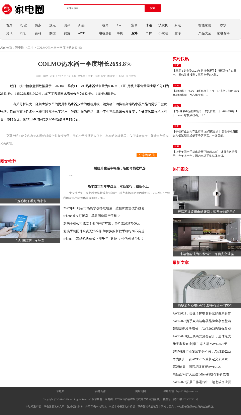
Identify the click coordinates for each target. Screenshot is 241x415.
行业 (23, 25)
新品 (81, 25)
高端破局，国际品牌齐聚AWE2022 (197, 366)
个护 (149, 33)
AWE (81, 33)
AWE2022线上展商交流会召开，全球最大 (202, 336)
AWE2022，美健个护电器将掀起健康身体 (202, 313)
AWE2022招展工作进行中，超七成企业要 (202, 382)
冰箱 (149, 25)
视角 (67, 33)
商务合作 (100, 391)
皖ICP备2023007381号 (185, 399)
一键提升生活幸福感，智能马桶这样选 (118, 168)
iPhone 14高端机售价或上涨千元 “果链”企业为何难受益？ (103, 238)
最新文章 (181, 262)
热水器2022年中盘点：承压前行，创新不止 (118, 186)
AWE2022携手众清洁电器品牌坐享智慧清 (202, 321)
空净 (177, 33)
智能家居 (204, 25)
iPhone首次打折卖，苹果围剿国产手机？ (91, 216)
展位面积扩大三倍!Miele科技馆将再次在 (201, 374)
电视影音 (105, 33)
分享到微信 (147, 155)
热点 (38, 25)
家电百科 (223, 33)
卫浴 (134, 33)
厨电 (177, 25)
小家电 (163, 33)
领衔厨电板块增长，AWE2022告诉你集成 (202, 328)
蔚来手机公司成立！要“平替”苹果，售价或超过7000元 (101, 223)
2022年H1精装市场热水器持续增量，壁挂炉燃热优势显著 (103, 208)
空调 (134, 25)
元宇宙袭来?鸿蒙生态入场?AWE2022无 (200, 344)
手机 (120, 33)
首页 (9, 25)
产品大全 (204, 33)
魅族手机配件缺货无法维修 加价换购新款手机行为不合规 (103, 231)
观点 (52, 25)
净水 (223, 25)
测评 (67, 25)
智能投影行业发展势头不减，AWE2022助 (202, 351)
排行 (23, 33)
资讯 (9, 33)
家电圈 (19, 47)
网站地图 (140, 391)
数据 (52, 33)
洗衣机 (163, 25)
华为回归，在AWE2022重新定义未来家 (200, 359)
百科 (38, 33)
